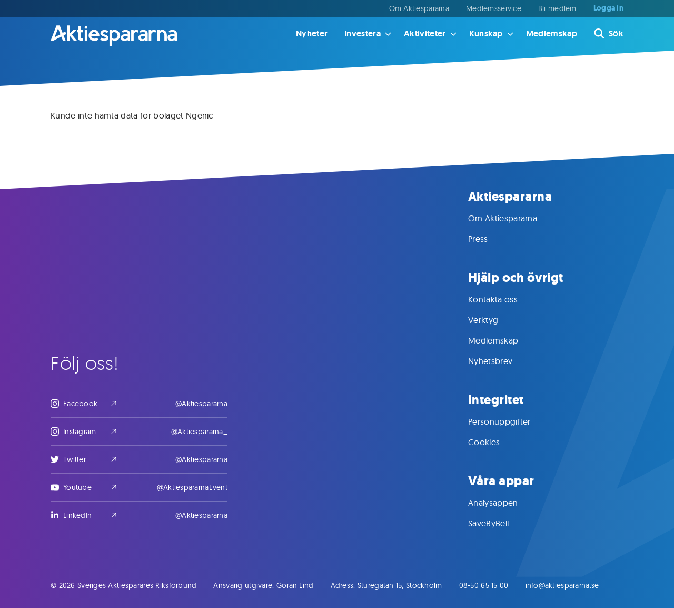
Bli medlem (557, 8)
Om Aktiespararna (419, 8)
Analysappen (503, 502)
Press (488, 238)
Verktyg (493, 320)
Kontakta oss (503, 299)
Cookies (494, 442)
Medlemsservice (493, 8)
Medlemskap (551, 33)
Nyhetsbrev (500, 361)
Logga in (608, 8)
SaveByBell (499, 523)
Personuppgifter (510, 421)
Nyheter (312, 33)
